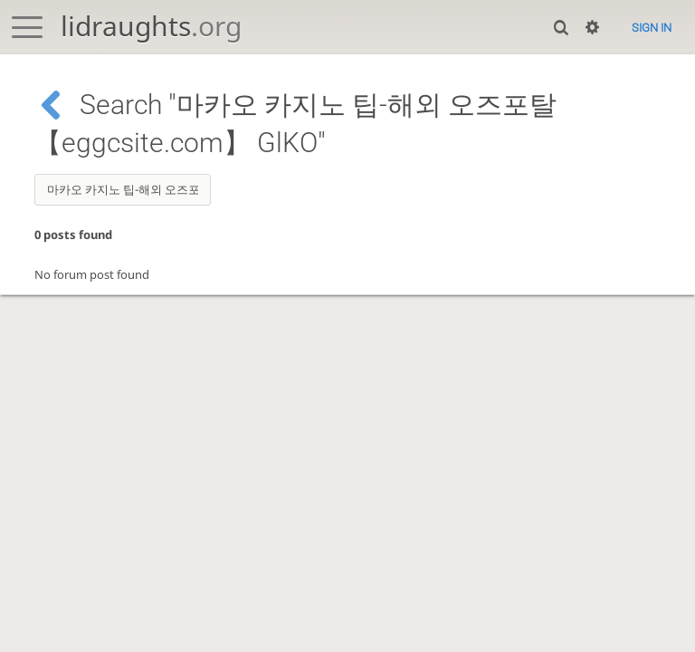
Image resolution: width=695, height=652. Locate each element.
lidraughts (151, 25)
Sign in (651, 27)
